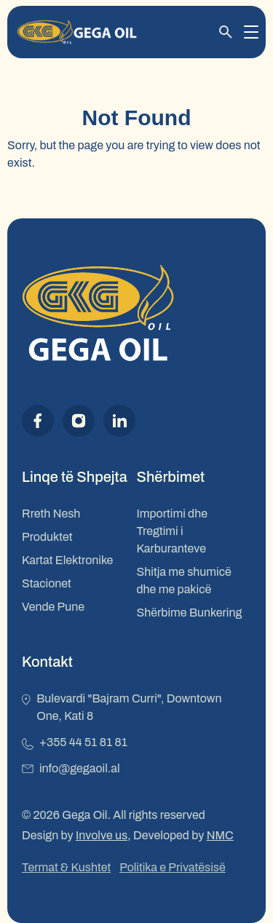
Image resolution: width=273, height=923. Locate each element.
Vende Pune (53, 607)
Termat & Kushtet (66, 867)
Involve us (101, 835)
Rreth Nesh (51, 513)
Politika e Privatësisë (172, 867)
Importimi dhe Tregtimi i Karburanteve (172, 531)
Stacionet (46, 583)
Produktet (47, 537)
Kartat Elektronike (67, 560)
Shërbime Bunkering (189, 612)
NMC (220, 835)
